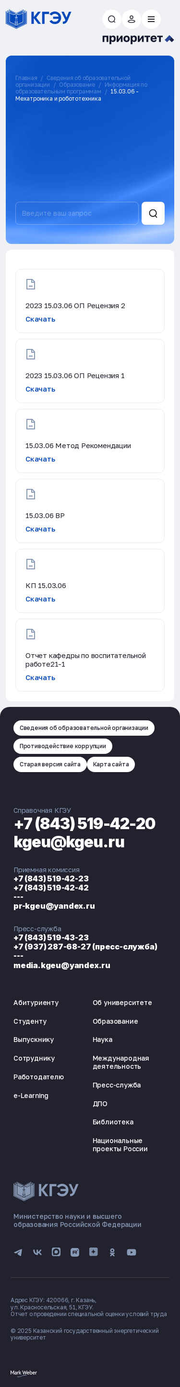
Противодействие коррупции (63, 746)
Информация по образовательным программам (81, 88)
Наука (102, 1039)
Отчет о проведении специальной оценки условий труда (89, 1314)
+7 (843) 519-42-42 (50, 887)
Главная (26, 77)
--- (18, 897)
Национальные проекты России (120, 1144)
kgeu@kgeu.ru (68, 841)
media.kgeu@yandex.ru (61, 965)
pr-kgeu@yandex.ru (54, 906)
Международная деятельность (121, 1062)
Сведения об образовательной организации (84, 727)
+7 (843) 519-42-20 (84, 823)
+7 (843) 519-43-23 (50, 937)
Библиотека (113, 1122)
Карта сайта (111, 764)
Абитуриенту (36, 1002)
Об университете (122, 1002)
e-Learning (30, 1095)
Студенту (29, 1021)
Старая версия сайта (50, 764)
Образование (77, 84)
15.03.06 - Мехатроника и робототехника (77, 95)
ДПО (100, 1103)
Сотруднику (34, 1058)
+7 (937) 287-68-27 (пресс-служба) (85, 946)
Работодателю (38, 1077)
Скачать (40, 318)
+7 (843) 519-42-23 (50, 878)
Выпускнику (33, 1039)
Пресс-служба (117, 1085)
